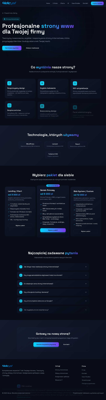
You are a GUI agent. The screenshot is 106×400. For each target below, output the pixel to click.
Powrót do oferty (9, 13)
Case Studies (76, 3)
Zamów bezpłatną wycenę (46, 346)
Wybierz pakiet (20, 227)
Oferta (63, 3)
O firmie (55, 3)
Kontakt (85, 3)
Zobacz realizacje (32, 48)
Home (48, 3)
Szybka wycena (97, 3)
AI (68, 3)
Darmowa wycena (11, 48)
